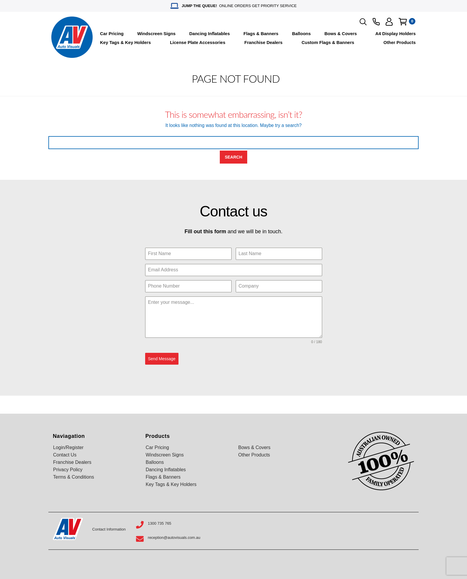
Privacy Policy (68, 469)
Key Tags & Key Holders (125, 42)
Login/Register (68, 447)
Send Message (162, 358)
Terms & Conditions (73, 476)
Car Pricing (112, 33)
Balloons (301, 33)
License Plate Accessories (197, 42)
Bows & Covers (341, 33)
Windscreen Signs (156, 33)
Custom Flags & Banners (327, 42)
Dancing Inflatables (209, 33)
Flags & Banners (260, 33)
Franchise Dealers (263, 42)
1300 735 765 (159, 523)
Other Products (400, 42)
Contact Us (64, 454)
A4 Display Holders (395, 33)
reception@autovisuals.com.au (174, 537)
